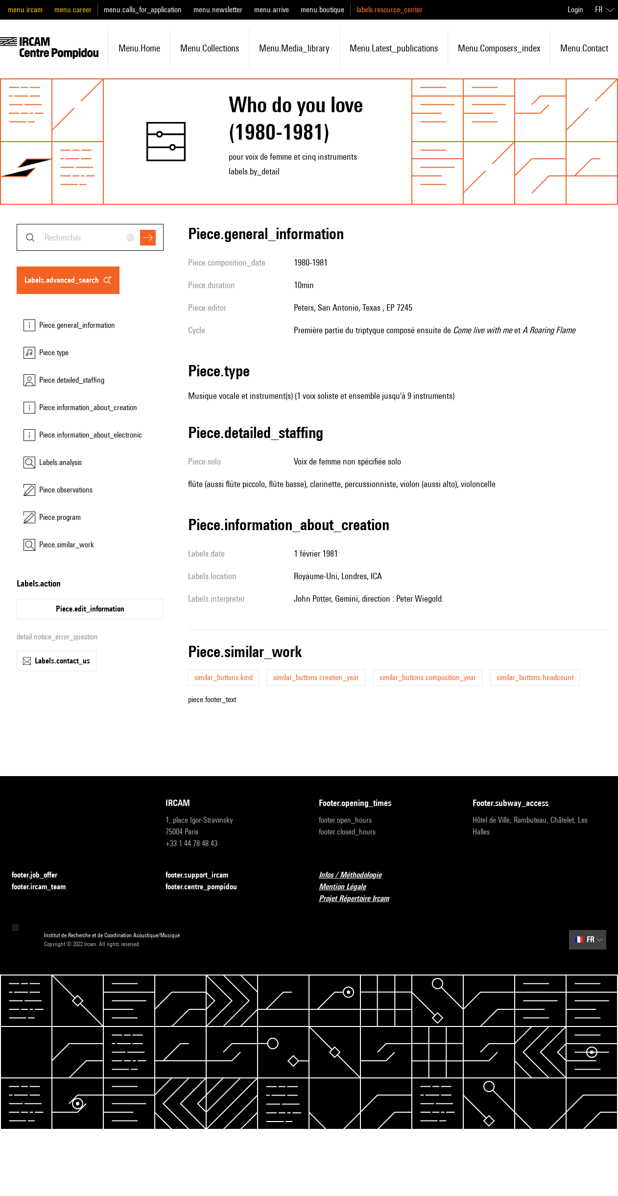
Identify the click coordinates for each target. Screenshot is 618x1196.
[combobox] (90, 237)
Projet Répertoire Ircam (360, 899)
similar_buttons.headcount (535, 677)
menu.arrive (271, 9)
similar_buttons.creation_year (316, 677)
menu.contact (584, 48)
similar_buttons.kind (223, 677)
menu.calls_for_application (143, 9)
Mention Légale (348, 887)
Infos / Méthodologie (356, 875)
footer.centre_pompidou (207, 887)
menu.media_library (294, 48)
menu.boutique (322, 9)
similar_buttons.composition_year (428, 677)
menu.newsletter (217, 9)
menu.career (73, 9)
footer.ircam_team (44, 887)
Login (575, 9)
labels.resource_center (390, 9)
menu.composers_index (499, 48)
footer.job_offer (40, 875)
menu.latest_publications (394, 48)
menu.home (139, 48)
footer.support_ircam (203, 875)
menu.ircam (25, 9)
